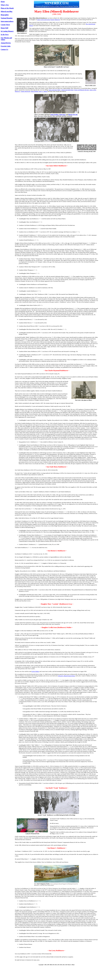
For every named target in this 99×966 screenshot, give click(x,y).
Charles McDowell (25, 91)
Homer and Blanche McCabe (81, 90)
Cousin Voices (5, 24)
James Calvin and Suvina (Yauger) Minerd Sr (48, 19)
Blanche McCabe (73, 114)
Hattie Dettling (34, 91)
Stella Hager (62, 114)
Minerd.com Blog (6, 11)
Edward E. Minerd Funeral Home (66, 676)
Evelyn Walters (35, 671)
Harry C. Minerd (43, 91)
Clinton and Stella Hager (67, 90)
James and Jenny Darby (55, 90)
